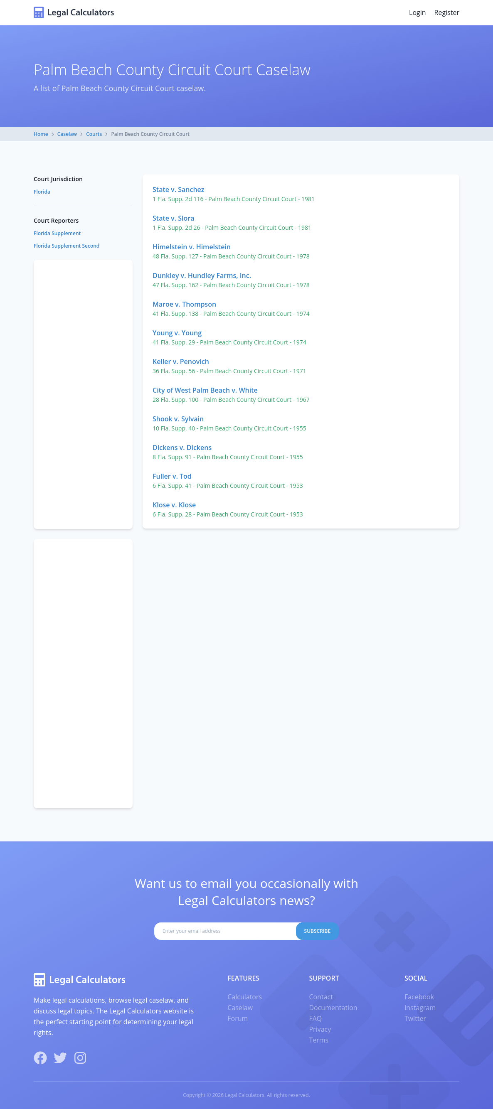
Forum (237, 1018)
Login (417, 12)
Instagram (420, 1007)
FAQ (315, 1018)
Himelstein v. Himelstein (192, 246)
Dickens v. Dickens (182, 447)
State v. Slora (173, 218)
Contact (321, 996)
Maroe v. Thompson (184, 304)
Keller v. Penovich (181, 361)
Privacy (320, 1029)
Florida (42, 191)
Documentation (333, 1007)
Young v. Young (177, 332)
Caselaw (67, 134)
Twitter (415, 1018)
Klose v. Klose (174, 504)
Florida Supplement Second (66, 245)
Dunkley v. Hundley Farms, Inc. (202, 275)
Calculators (244, 996)
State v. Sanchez (178, 189)
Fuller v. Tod (172, 476)
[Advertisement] (83, 394)
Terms (318, 1040)
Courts (94, 134)
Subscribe (317, 930)
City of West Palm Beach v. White (205, 390)
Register (446, 12)
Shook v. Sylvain (178, 418)
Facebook (419, 996)
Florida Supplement (57, 233)
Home (41, 134)
